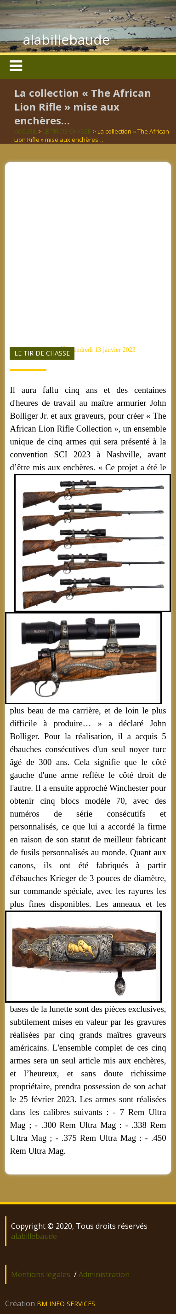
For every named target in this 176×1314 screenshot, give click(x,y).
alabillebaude (66, 39)
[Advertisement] (86, 248)
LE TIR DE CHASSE (67, 131)
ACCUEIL (25, 131)
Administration (104, 1274)
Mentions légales (40, 1274)
